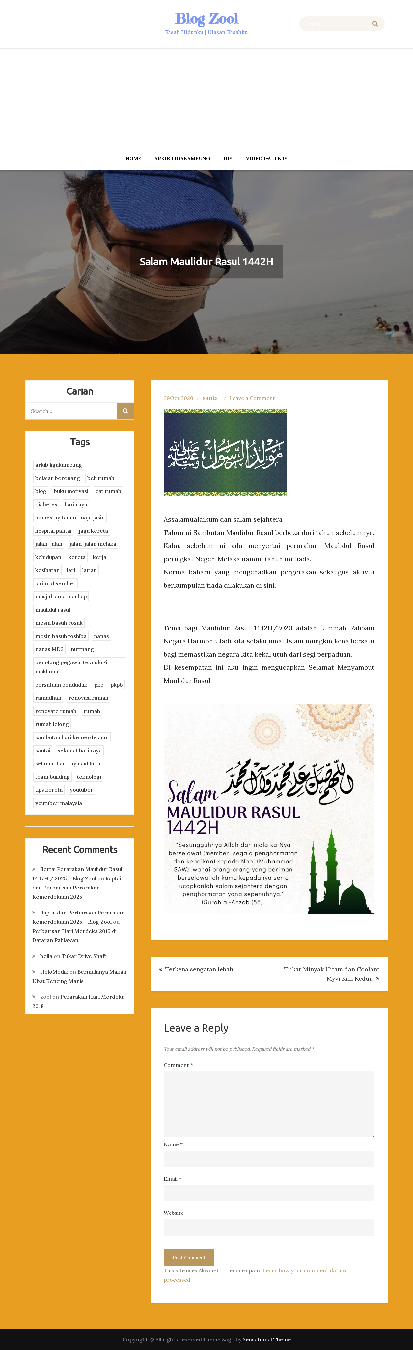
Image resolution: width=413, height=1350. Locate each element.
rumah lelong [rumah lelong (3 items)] (52, 724)
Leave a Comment (252, 398)
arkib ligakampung (182, 158)
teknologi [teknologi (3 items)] (89, 776)
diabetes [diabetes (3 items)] (46, 504)
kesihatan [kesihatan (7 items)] (47, 570)
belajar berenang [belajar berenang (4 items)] (57, 478)
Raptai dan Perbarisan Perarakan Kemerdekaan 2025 (76, 887)
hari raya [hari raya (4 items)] (76, 504)
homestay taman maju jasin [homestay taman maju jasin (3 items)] (70, 517)
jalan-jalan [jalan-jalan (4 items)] (48, 543)
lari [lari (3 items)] (71, 570)
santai (211, 398)
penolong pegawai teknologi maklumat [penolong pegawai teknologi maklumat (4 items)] (71, 667)
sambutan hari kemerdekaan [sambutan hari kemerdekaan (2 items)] (72, 737)
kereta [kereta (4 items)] (77, 557)
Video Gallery (267, 158)
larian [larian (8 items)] (89, 570)
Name (173, 1144)
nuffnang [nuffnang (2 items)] (82, 649)
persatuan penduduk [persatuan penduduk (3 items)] (61, 684)
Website (174, 1213)
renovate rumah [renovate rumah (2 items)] (55, 711)
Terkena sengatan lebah (199, 969)
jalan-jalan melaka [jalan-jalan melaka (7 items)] (92, 543)
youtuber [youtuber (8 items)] (81, 790)
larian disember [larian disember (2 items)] (55, 583)
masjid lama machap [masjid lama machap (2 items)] (61, 596)
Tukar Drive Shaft (84, 956)
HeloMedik (54, 971)
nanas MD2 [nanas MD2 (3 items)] (49, 649)
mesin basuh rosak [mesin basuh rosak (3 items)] (59, 622)
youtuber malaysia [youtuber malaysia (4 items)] (58, 803)
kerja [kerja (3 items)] (99, 557)
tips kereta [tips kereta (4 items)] (49, 790)
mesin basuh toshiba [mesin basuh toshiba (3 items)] (61, 636)
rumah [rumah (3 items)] (92, 711)
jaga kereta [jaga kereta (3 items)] (93, 530)
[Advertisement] (206, 100)
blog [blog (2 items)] (40, 491)
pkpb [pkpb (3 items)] (117, 684)
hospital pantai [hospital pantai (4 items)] (53, 530)
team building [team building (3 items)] (52, 776)
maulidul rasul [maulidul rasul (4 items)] (52, 609)
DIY (228, 158)
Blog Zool (206, 18)
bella (46, 956)
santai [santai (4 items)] (42, 750)
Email (172, 1178)
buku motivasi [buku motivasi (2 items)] (71, 491)
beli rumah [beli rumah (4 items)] (100, 478)
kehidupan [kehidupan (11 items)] (48, 557)
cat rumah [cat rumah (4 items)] (108, 491)
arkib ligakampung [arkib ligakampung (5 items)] (58, 465)
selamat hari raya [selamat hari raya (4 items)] (80, 750)
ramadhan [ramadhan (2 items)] (48, 697)
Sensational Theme (267, 1339)
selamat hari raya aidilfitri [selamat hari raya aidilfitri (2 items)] (67, 763)
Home (133, 158)
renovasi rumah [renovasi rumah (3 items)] (88, 697)
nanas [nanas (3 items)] (101, 636)
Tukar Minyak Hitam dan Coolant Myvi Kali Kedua (331, 973)
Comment (178, 1065)
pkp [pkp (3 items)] (99, 684)
